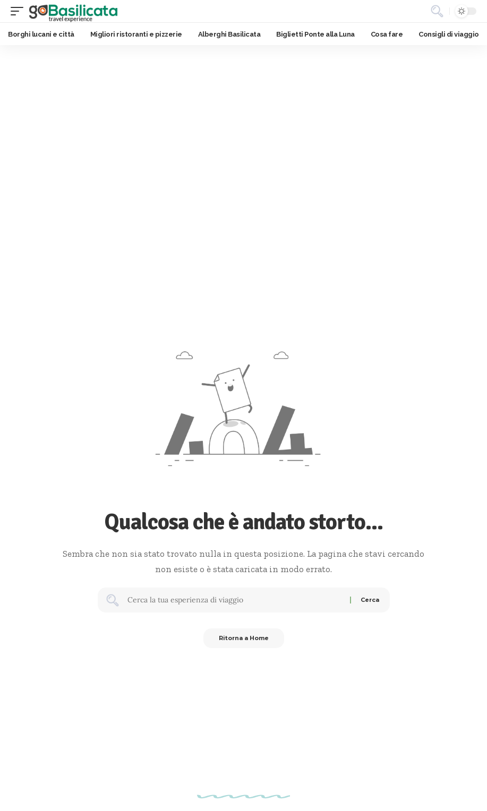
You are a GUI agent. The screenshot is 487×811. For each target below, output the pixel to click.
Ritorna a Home (244, 639)
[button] (20, 11)
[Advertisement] (243, 124)
